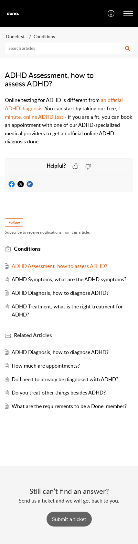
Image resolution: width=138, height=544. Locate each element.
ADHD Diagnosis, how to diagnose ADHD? (60, 292)
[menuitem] (111, 13)
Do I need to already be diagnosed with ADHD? (65, 379)
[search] (69, 48)
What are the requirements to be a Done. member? (69, 406)
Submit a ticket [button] (69, 519)
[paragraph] (69, 121)
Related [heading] (33, 335)
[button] (111, 13)
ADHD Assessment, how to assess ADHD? (59, 266)
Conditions (44, 36)
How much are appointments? (46, 365)
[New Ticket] (69, 519)
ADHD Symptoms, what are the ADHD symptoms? (69, 279)
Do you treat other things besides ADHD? (59, 392)
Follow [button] (14, 222)
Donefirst (15, 36)
